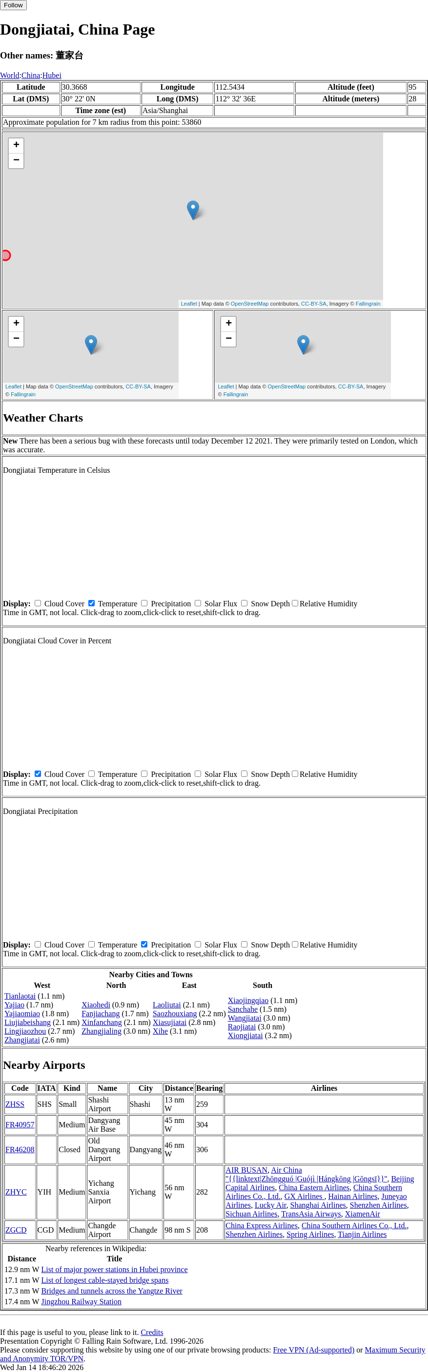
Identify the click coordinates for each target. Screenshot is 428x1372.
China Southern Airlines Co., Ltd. (354, 1225)
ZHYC (16, 1192)
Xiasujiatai (169, 1022)
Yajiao (14, 1005)
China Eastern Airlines (314, 1187)
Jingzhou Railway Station (81, 1301)
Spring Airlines (310, 1234)
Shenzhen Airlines (378, 1205)
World (10, 75)
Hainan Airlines (353, 1196)
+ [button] (16, 145)
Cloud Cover (64, 603)
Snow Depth (270, 603)
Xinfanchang (102, 1022)
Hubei (51, 75)
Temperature (118, 603)
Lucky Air (270, 1205)
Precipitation (171, 603)
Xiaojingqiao (248, 1000)
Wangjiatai (245, 1018)
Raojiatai (242, 1027)
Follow (13, 5)
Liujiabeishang (27, 1022)
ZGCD (16, 1230)
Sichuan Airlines (251, 1214)
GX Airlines (305, 1196)
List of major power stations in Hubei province (114, 1269)
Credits (152, 1332)
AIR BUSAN (246, 1170)
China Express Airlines (261, 1225)
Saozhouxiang (175, 1013)
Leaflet (189, 304)
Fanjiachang (101, 1013)
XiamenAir (362, 1214)
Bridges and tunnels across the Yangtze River (112, 1291)
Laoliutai (167, 1005)
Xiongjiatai (245, 1035)
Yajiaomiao (22, 1013)
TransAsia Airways (311, 1214)
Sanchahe (243, 1009)
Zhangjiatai (22, 1040)
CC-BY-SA (313, 304)
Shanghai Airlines (318, 1205)
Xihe (160, 1031)
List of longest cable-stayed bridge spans (105, 1280)
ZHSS (14, 1104)
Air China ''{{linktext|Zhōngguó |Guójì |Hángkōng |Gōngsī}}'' (306, 1174)
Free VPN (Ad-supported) (313, 1350)
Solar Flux (220, 603)
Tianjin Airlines (362, 1234)
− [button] (16, 161)
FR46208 (20, 1149)
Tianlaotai (20, 996)
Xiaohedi (96, 1005)
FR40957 (20, 1125)
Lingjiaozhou (25, 1031)
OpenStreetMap (250, 304)
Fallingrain (368, 304)
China (30, 75)
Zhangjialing (102, 1031)
